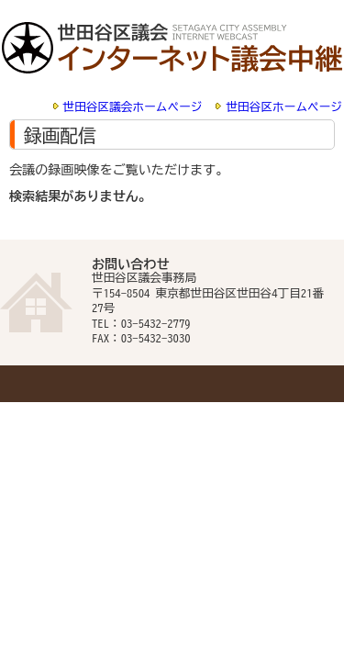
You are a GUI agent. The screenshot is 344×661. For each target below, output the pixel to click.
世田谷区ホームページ (284, 107)
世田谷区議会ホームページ (133, 107)
